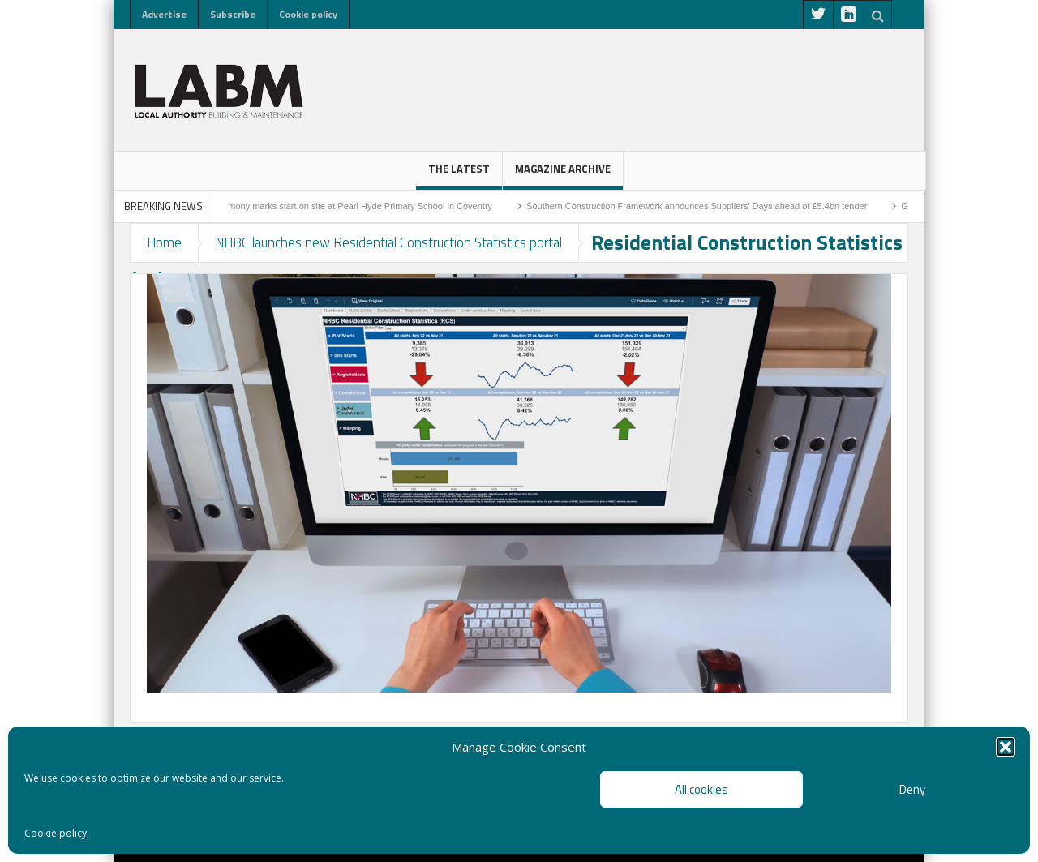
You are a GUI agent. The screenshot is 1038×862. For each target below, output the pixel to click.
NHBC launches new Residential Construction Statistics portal (388, 242)
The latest (459, 175)
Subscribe (232, 14)
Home (164, 242)
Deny (912, 789)
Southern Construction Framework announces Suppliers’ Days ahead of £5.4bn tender (703, 206)
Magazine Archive (563, 175)
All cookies (701, 789)
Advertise (164, 14)
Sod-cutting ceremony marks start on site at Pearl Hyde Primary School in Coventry (335, 206)
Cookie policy (55, 833)
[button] (1005, 747)
